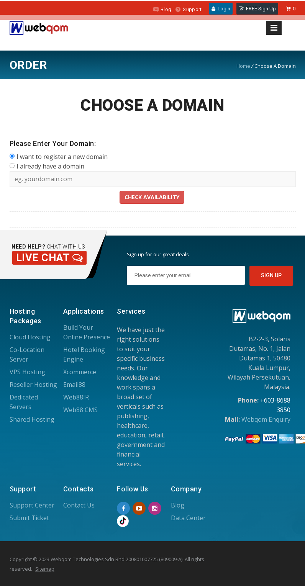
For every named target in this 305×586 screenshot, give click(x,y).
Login (221, 8)
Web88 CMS (80, 410)
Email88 (74, 384)
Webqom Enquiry (265, 419)
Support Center (32, 505)
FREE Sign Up (257, 8)
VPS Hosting (27, 372)
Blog (162, 9)
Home (243, 65)
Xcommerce (79, 372)
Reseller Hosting (33, 384)
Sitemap (44, 568)
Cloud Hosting (30, 337)
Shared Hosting (32, 419)
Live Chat (49, 258)
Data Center (188, 518)
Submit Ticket (29, 518)
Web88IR (76, 397)
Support (188, 9)
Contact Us (79, 505)
